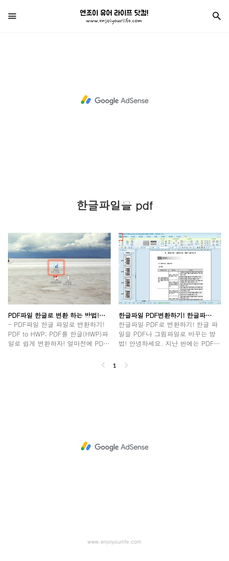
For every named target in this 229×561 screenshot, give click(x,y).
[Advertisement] (114, 100)
